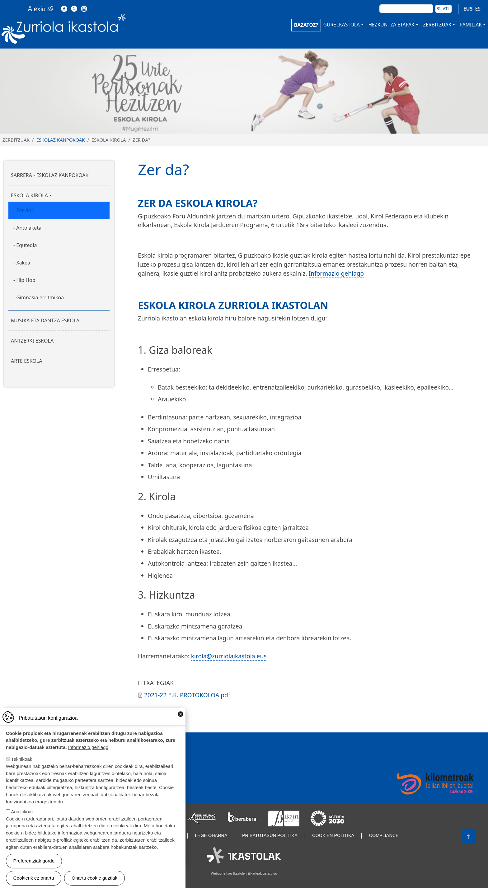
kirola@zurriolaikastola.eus (229, 656)
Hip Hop (25, 280)
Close (180, 717)
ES (478, 8)
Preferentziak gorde (34, 863)
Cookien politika (333, 835)
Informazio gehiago (336, 273)
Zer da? (24, 210)
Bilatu (443, 9)
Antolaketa (28, 227)
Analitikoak (22, 814)
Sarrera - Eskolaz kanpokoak (50, 175)
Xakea (23, 262)
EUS (468, 8)
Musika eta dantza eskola (45, 320)
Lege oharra (211, 835)
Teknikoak (21, 762)
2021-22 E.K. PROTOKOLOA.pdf (187, 695)
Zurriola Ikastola (78, 30)
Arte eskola (26, 361)
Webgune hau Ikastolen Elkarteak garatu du (244, 873)
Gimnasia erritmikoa (40, 297)
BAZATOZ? (306, 24)
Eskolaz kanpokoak (60, 140)
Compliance (384, 835)
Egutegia (26, 245)
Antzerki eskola (32, 340)
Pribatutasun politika (270, 835)
